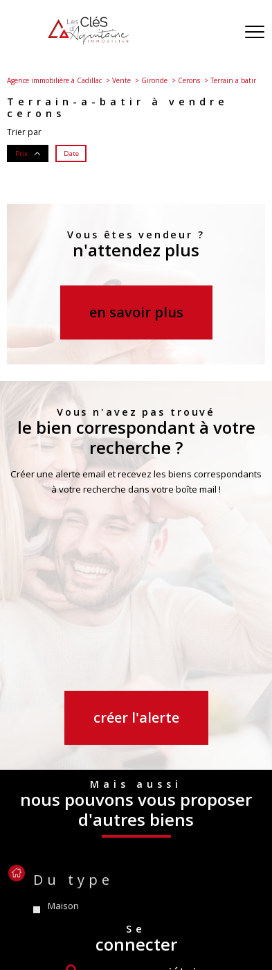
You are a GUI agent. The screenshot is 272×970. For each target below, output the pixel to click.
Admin (235, 917)
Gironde (154, 80)
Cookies (198, 930)
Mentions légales (179, 917)
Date (71, 152)
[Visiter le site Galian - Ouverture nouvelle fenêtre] (96, 871)
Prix (28, 152)
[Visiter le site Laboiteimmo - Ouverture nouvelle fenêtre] (136, 954)
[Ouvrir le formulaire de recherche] (218, 33)
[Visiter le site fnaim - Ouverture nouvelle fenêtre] (47, 871)
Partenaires (80, 930)
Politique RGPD (142, 930)
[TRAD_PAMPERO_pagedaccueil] (88, 41)
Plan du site (115, 917)
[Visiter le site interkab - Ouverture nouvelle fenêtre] (185, 871)
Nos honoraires (54, 917)
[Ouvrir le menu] (254, 32)
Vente (121, 80)
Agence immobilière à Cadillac (54, 80)
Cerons (189, 80)
